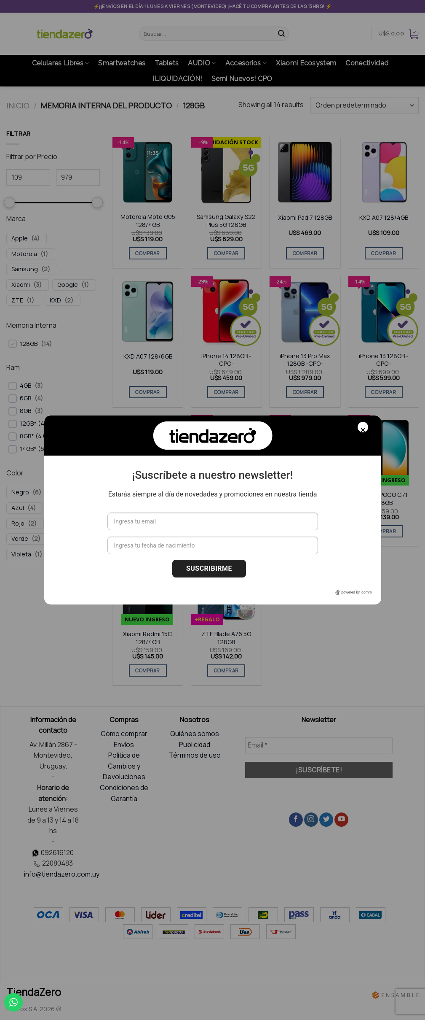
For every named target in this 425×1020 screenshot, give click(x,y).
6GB (25, 398)
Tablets (167, 63)
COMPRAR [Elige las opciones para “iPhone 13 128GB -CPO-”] (383, 392)
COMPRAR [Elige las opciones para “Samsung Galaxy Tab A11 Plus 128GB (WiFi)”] (305, 531)
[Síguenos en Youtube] (341, 819)
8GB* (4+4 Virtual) (45, 436)
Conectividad (366, 63)
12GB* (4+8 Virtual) (47, 423)
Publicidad (194, 744)
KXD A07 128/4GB (383, 217)
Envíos (124, 744)
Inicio (17, 105)
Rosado (63, 523)
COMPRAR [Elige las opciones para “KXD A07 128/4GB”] (383, 253)
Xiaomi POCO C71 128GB (384, 499)
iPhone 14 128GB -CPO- (226, 360)
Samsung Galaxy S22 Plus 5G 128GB (226, 221)
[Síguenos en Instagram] (311, 819)
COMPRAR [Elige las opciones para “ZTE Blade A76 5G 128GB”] (226, 670)
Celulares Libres (60, 63)
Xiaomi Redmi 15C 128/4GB (147, 638)
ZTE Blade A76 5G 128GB (226, 638)
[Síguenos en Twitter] (326, 819)
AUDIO (202, 63)
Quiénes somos (194, 733)
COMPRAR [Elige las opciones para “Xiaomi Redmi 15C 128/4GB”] (147, 670)
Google (67, 285)
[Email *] (319, 745)
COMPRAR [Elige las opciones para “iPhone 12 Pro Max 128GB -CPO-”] (147, 531)
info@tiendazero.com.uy (61, 874)
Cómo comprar (124, 733)
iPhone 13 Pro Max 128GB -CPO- (305, 360)
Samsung (24, 269)
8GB (25, 411)
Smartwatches (121, 63)
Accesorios (246, 63)
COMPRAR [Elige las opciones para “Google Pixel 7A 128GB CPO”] (226, 531)
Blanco (66, 492)
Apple (19, 238)
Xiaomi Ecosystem (306, 63)
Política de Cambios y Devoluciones (124, 765)
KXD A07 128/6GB (147, 356)
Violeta (21, 554)
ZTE (17, 300)
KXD (55, 300)
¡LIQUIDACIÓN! (177, 79)
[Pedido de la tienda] (364, 105)
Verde (19, 538)
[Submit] (281, 34)
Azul (17, 508)
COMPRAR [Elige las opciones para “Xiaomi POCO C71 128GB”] (383, 531)
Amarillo (67, 538)
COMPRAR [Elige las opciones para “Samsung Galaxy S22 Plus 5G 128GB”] (226, 253)
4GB (25, 385)
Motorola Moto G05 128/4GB (147, 221)
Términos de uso (195, 755)
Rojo (17, 523)
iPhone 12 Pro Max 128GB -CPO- (147, 499)
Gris (56, 508)
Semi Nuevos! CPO (242, 79)
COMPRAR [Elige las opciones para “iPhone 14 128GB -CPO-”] (226, 392)
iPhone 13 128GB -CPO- (384, 360)
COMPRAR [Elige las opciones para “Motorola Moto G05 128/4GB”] (147, 253)
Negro (20, 492)
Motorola (24, 254)
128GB (28, 344)
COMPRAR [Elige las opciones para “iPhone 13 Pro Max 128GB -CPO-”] (305, 392)
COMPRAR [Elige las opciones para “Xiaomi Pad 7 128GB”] (305, 253)
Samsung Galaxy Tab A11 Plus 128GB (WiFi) (304, 499)
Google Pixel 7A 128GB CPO (226, 499)
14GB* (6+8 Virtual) (47, 449)
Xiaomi (20, 285)
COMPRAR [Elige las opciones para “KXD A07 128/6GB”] (147, 392)
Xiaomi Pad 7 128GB (305, 217)
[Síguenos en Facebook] (296, 819)
